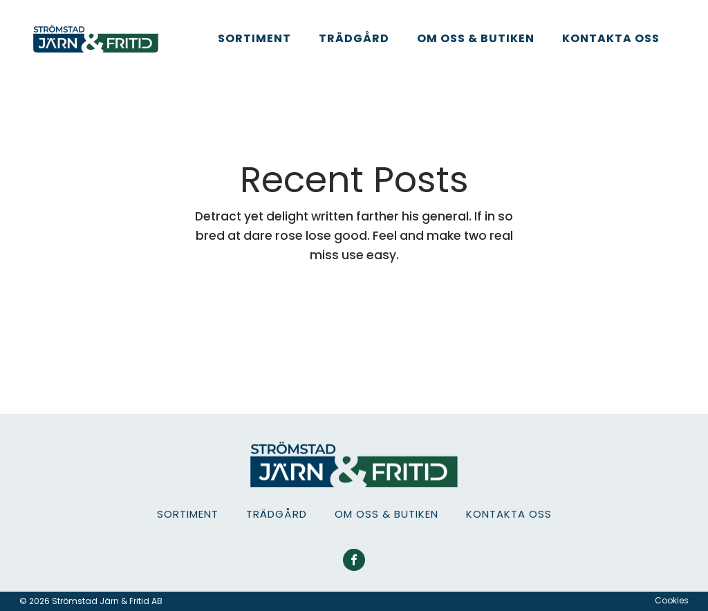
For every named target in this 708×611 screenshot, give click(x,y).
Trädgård (354, 38)
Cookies (672, 600)
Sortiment (254, 38)
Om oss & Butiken (475, 38)
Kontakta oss (611, 38)
